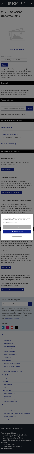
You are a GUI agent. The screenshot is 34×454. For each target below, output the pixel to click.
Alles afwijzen (17, 227)
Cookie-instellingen (17, 236)
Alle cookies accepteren (17, 231)
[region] (17, 227)
